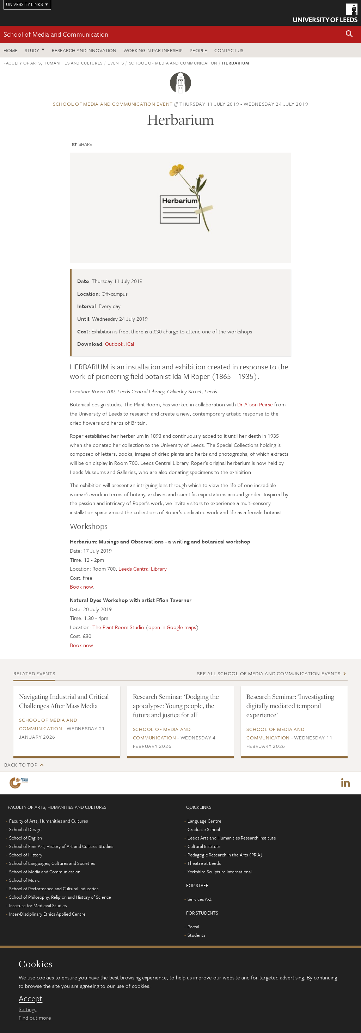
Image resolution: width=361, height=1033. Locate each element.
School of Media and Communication (56, 34)
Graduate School (204, 829)
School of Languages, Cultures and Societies (52, 863)
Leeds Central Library (142, 568)
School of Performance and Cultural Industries (53, 888)
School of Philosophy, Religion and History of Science (60, 897)
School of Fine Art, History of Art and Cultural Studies (61, 846)
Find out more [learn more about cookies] (35, 1017)
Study (32, 50)
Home (11, 50)
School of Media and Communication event (113, 103)
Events (116, 63)
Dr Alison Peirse (255, 404)
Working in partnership (153, 50)
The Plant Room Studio (118, 627)
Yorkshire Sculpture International (220, 871)
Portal (193, 926)
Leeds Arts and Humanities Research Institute (232, 838)
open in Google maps (172, 627)
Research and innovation (84, 50)
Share (85, 144)
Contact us (228, 50)
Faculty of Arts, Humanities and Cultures (53, 63)
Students (196, 935)
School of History (25, 855)
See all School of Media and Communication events (268, 673)
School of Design (25, 829)
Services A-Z (200, 899)
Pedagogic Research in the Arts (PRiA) (225, 855)
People (198, 50)
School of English (25, 838)
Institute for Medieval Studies (38, 905)
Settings (27, 1009)
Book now (81, 586)
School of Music (24, 880)
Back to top (20, 764)
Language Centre (204, 821)
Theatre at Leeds (204, 863)
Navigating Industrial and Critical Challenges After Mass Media (64, 701)
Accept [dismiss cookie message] (30, 998)
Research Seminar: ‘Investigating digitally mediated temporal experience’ (290, 705)
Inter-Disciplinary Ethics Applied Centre (47, 914)
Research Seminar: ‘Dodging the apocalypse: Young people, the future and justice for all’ (176, 705)
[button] (349, 34)
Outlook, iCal (119, 344)
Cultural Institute (204, 846)
